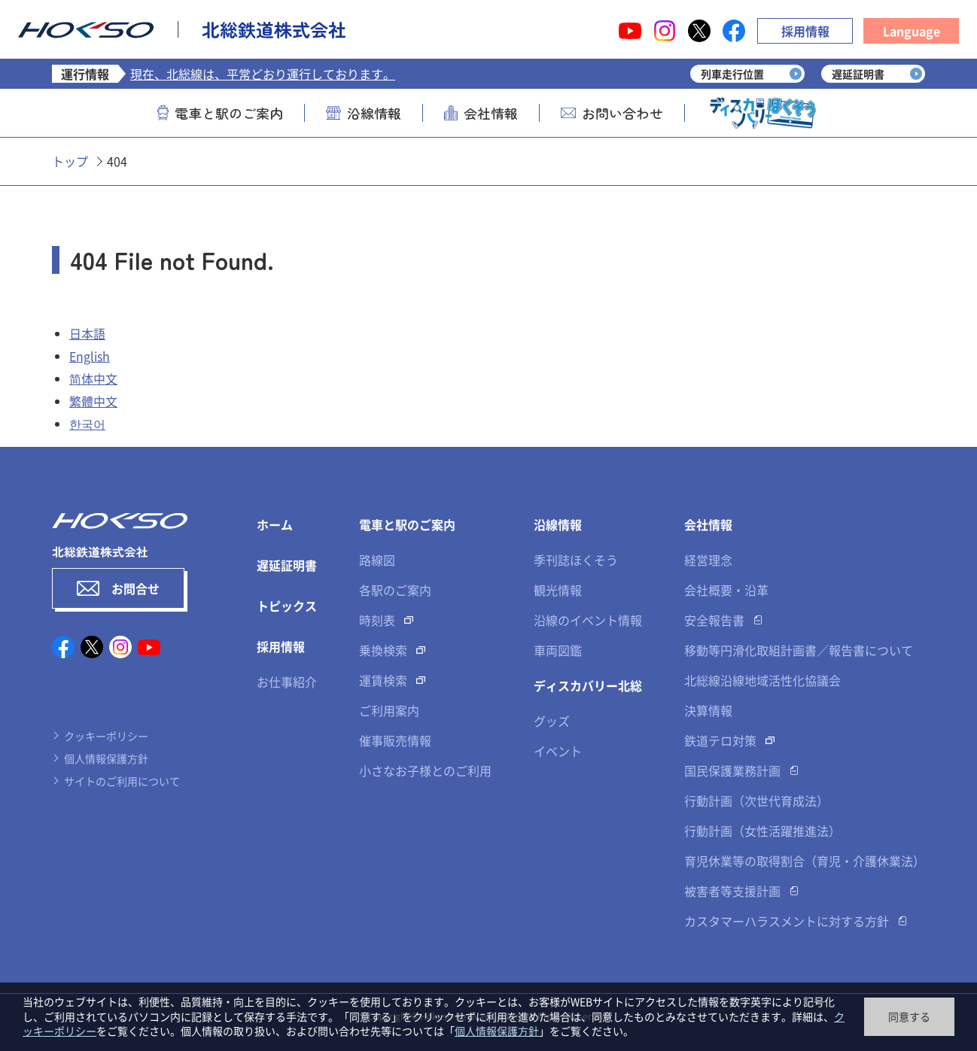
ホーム (275, 524)
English (89, 356)
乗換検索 (383, 650)
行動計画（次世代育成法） (756, 800)
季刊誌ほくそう (576, 560)
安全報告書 (714, 620)
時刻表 (377, 620)
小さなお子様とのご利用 (425, 770)
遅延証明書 (287, 565)
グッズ (552, 721)
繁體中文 (93, 401)
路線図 (377, 560)
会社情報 (481, 113)
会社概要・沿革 (726, 590)
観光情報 (558, 590)
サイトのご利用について (122, 780)
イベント (558, 751)
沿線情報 (363, 113)
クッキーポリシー (106, 735)
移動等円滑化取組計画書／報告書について (798, 650)
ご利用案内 (389, 710)
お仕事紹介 (287, 682)
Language (911, 31)
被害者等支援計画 (732, 891)
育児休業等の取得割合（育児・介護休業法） (804, 861)
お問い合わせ (612, 113)
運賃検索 (383, 680)
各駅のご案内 (395, 590)
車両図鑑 (558, 650)
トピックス (287, 606)
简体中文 (93, 378)
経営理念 (708, 560)
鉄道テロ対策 (720, 740)
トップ (70, 161)
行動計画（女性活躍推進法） (762, 831)
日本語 (87, 333)
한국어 (87, 424)
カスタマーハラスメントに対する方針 (786, 921)
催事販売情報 (395, 740)
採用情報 (805, 31)
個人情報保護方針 (106, 758)
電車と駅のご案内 (220, 113)
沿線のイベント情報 (588, 620)
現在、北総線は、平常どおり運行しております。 (262, 74)
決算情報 (708, 710)
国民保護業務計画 (732, 770)
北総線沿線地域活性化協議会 (762, 680)
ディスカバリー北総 (588, 685)
